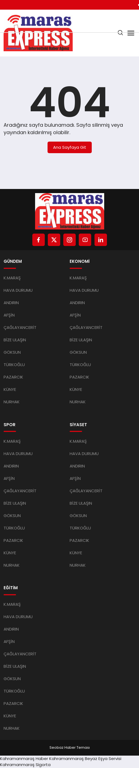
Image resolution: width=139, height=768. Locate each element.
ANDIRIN (11, 302)
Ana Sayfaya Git (69, 147)
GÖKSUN (12, 352)
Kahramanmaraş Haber (24, 758)
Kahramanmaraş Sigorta (25, 764)
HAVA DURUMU (18, 290)
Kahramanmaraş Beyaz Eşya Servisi (85, 758)
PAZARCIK (13, 377)
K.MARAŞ (12, 278)
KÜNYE (10, 389)
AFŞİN (9, 315)
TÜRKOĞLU (14, 364)
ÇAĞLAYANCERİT (20, 327)
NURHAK (12, 402)
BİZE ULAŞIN (15, 340)
